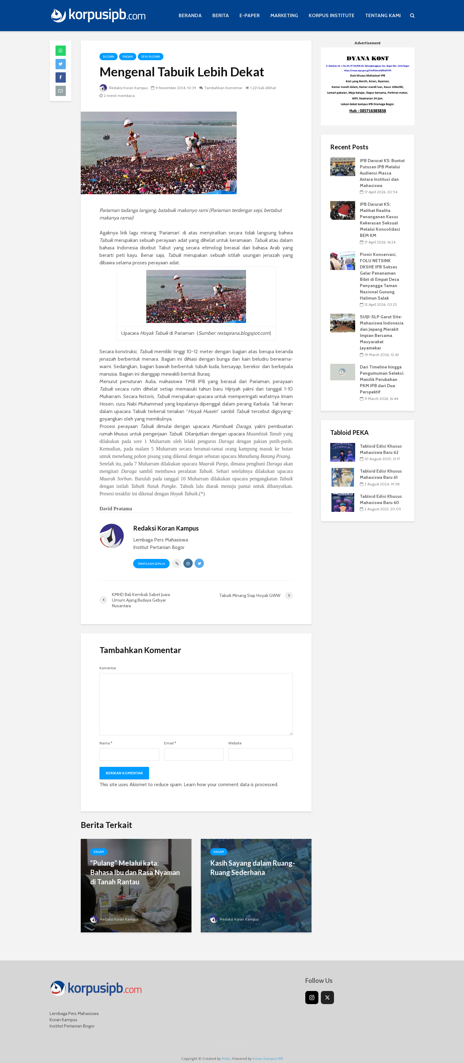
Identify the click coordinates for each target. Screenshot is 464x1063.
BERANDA (190, 15)
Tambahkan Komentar (223, 87)
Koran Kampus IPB (268, 1048)
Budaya (108, 57)
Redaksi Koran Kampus (123, 87)
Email (170, 743)
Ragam (128, 57)
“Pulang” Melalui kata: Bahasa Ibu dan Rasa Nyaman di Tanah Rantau (135, 872)
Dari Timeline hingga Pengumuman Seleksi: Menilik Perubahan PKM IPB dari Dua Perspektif (382, 379)
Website (235, 743)
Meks (226, 1048)
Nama (105, 743)
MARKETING (284, 15)
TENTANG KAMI (383, 15)
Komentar (107, 668)
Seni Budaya (150, 57)
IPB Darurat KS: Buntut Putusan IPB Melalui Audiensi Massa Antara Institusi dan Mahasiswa (382, 173)
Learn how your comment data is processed (230, 784)
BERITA (220, 15)
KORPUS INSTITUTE (332, 15)
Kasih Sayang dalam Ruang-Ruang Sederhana (252, 868)
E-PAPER (249, 15)
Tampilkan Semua (151, 564)
